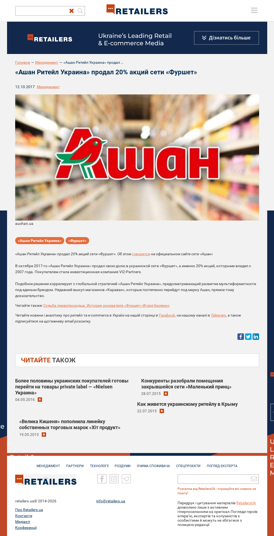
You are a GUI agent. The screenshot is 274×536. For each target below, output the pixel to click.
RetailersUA (246, 503)
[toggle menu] (254, 10)
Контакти (23, 515)
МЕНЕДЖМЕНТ (48, 463)
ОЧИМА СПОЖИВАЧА (153, 463)
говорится (141, 254)
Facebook (167, 315)
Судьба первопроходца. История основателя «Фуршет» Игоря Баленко (106, 305)
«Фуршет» (77, 240)
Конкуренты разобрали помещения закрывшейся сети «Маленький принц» (186, 384)
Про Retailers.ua (29, 510)
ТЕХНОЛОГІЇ (99, 463)
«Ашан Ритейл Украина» (40, 240)
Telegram (218, 315)
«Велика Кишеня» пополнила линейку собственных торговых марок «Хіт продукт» (69, 424)
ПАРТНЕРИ (75, 463)
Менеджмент (46, 62)
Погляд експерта (222, 463)
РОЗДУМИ (123, 463)
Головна (22, 62)
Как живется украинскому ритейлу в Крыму (187, 404)
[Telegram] (126, 478)
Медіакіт (22, 521)
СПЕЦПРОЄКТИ (188, 463)
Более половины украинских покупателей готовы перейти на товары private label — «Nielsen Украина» (71, 386)
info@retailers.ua (110, 501)
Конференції (26, 527)
